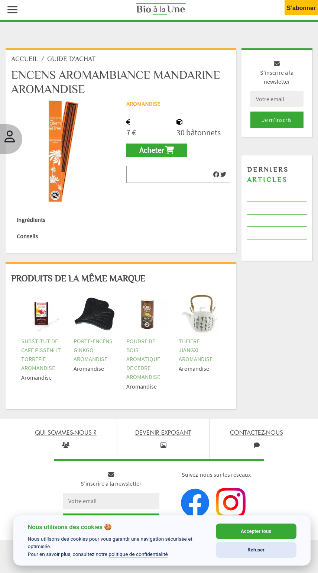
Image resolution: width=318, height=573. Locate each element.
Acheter (156, 150)
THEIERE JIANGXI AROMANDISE (195, 350)
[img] (216, 174)
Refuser (256, 550)
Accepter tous (256, 531)
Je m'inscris (277, 119)
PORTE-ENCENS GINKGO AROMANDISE (93, 350)
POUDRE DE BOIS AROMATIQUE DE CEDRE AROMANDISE (143, 358)
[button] (11, 9)
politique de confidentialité (138, 554)
